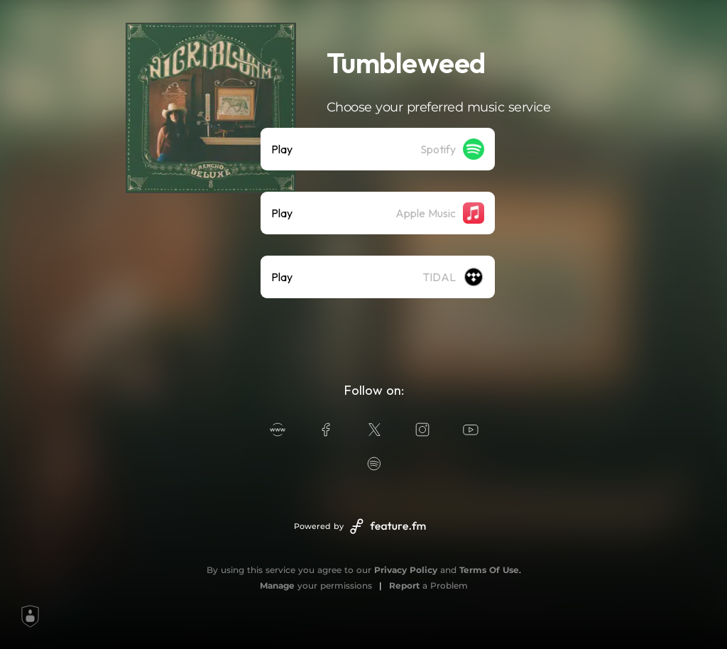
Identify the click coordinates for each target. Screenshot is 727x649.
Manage (277, 585)
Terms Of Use (489, 570)
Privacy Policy (405, 570)
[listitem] (378, 149)
